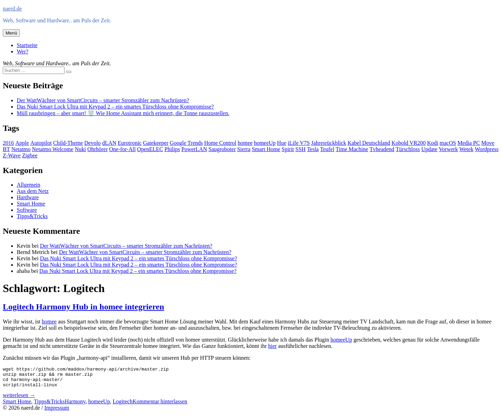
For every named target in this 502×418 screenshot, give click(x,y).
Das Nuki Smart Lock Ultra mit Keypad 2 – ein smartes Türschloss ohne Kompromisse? (115, 107)
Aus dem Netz (33, 191)
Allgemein (28, 185)
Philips (172, 149)
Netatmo (20, 149)
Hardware (28, 197)
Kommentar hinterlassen (159, 406)
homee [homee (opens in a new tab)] (49, 321)
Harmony (75, 406)
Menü (11, 33)
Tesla (313, 149)
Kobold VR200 (408, 143)
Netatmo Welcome (53, 149)
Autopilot (41, 143)
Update (429, 149)
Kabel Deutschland (369, 143)
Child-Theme (68, 143)
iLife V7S (299, 143)
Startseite (27, 45)
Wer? (22, 51)
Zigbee (29, 155)
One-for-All (122, 149)
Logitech (122, 406)
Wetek (466, 149)
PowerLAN (194, 149)
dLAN (109, 143)
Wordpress (487, 149)
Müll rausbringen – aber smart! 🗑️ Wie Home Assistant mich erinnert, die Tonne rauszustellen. (123, 113)
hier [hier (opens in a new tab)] (272, 346)
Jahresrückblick (328, 143)
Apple (22, 143)
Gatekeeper (155, 143)
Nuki (80, 149)
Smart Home (266, 149)
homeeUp (264, 143)
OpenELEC (150, 149)
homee (245, 143)
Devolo (92, 143)
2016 (8, 143)
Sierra (243, 149)
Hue (282, 143)
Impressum (56, 412)
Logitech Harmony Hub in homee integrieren (83, 306)
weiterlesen (19, 399)
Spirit (288, 149)
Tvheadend (382, 149)
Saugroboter (222, 149)
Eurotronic (130, 143)
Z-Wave (12, 155)
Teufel (327, 149)
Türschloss (408, 149)
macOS (448, 143)
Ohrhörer (97, 149)
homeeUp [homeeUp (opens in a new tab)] (341, 340)
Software (27, 210)
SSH (300, 149)
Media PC (468, 143)
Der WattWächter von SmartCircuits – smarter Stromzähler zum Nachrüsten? (103, 100)
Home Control (220, 143)
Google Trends (186, 143)
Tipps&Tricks (32, 216)
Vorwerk (448, 149)
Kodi (432, 143)
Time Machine (352, 149)
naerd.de (12, 9)
